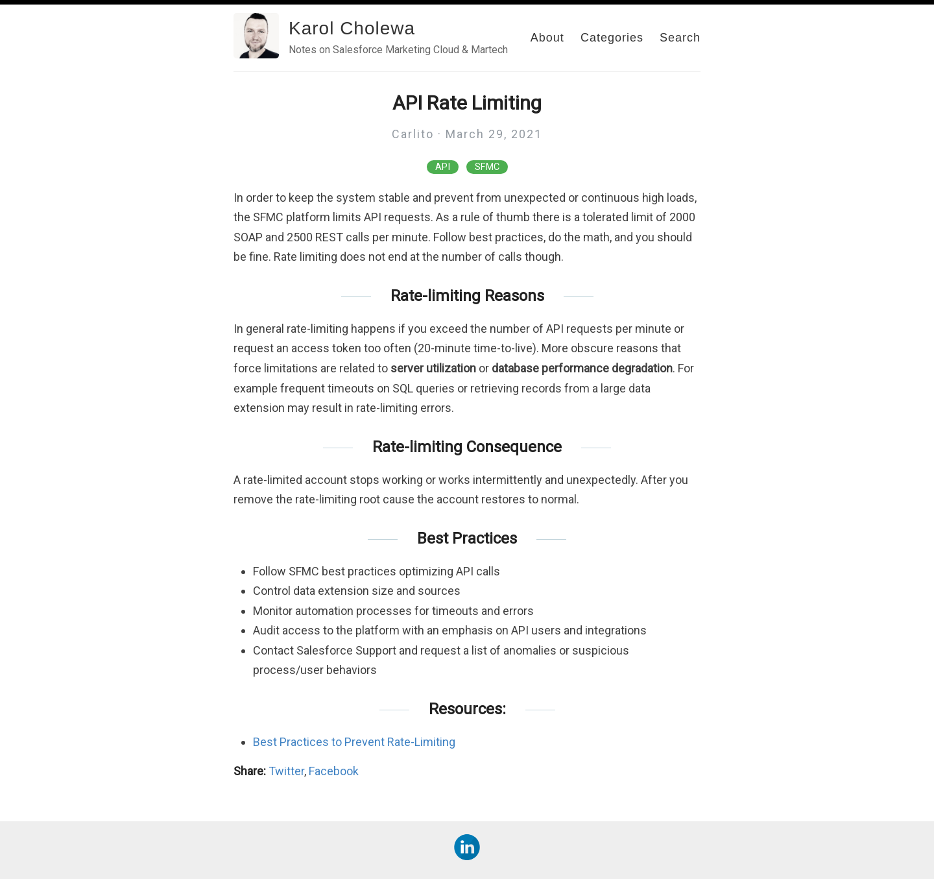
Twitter (286, 771)
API (442, 167)
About (547, 37)
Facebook (334, 771)
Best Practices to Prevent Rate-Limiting (354, 742)
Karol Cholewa (352, 28)
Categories (612, 37)
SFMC (487, 167)
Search (680, 37)
